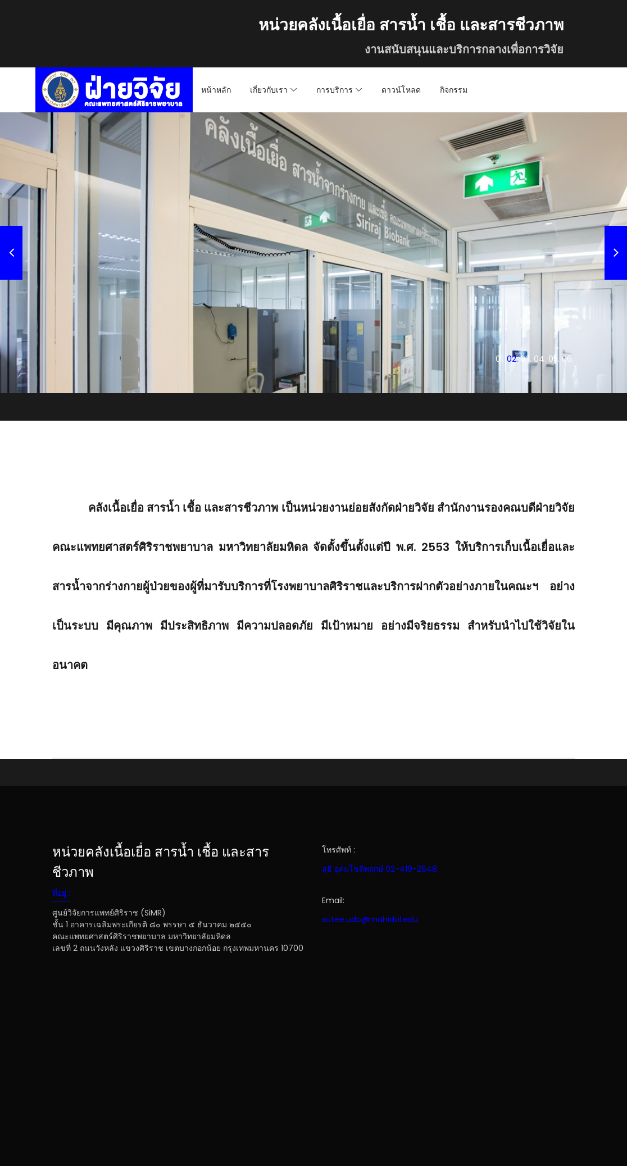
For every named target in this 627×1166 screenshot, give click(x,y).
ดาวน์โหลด (401, 89)
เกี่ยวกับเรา (269, 89)
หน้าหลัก (216, 89)
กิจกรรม (453, 89)
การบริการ (334, 89)
